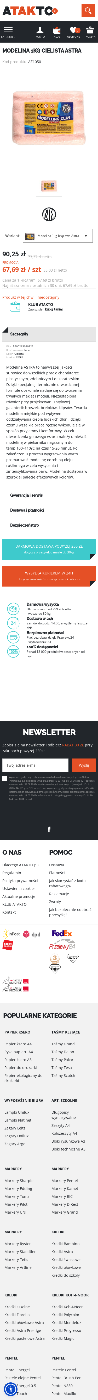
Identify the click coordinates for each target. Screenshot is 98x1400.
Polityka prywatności (20, 880)
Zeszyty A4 (60, 1125)
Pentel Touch (15, 1393)
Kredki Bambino (65, 1243)
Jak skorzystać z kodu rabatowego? (67, 883)
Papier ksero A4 (18, 1043)
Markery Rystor (17, 1243)
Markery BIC (62, 1196)
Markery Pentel (64, 1180)
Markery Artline (18, 1267)
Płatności (57, 872)
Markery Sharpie (18, 1180)
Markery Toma (17, 1196)
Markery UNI (15, 1212)
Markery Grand (64, 1212)
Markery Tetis (16, 1259)
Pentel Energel (17, 1369)
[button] (10, 1389)
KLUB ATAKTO (14, 904)
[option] (49, 118)
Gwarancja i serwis (26, 495)
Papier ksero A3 (18, 1059)
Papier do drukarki (20, 1067)
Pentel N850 (62, 1385)
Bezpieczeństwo (24, 525)
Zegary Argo (14, 1143)
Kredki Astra (62, 1251)
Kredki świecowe (65, 1259)
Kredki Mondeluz (66, 1322)
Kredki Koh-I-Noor (67, 1306)
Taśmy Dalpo (62, 1051)
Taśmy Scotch (63, 1075)
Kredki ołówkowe (66, 1267)
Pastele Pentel (63, 1369)
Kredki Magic (62, 1338)
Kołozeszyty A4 (64, 1133)
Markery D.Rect (64, 1204)
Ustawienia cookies (19, 888)
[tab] (49, 334)
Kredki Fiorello (17, 1314)
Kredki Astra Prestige (22, 1330)
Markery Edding (18, 1188)
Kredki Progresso (66, 1330)
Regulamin (11, 872)
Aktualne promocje (18, 896)
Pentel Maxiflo (63, 1393)
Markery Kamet (64, 1188)
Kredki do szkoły (65, 1275)
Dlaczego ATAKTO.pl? (20, 864)
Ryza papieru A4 (18, 1051)
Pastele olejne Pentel (22, 1377)
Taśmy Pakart (63, 1059)
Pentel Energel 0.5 (20, 1385)
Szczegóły (19, 334)
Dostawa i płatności (27, 510)
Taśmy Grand (63, 1043)
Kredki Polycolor (65, 1314)
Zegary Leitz (14, 1128)
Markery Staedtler (20, 1251)
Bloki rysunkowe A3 (68, 1141)
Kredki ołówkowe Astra (24, 1322)
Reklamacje (59, 893)
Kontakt (9, 912)
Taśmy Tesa (61, 1067)
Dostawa (56, 864)
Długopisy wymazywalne (63, 1115)
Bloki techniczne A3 (68, 1149)
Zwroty (55, 901)
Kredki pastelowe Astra (24, 1338)
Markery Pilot (15, 1204)
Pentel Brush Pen (66, 1377)
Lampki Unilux (16, 1112)
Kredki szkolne (17, 1306)
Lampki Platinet (17, 1120)
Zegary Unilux (16, 1135)
